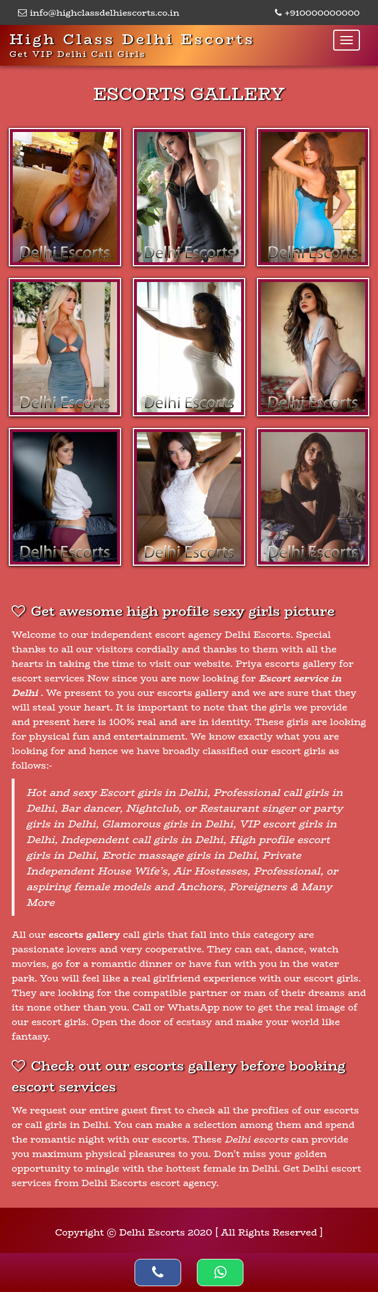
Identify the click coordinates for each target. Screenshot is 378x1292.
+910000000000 (317, 12)
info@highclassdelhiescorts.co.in (98, 12)
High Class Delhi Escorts (132, 44)
